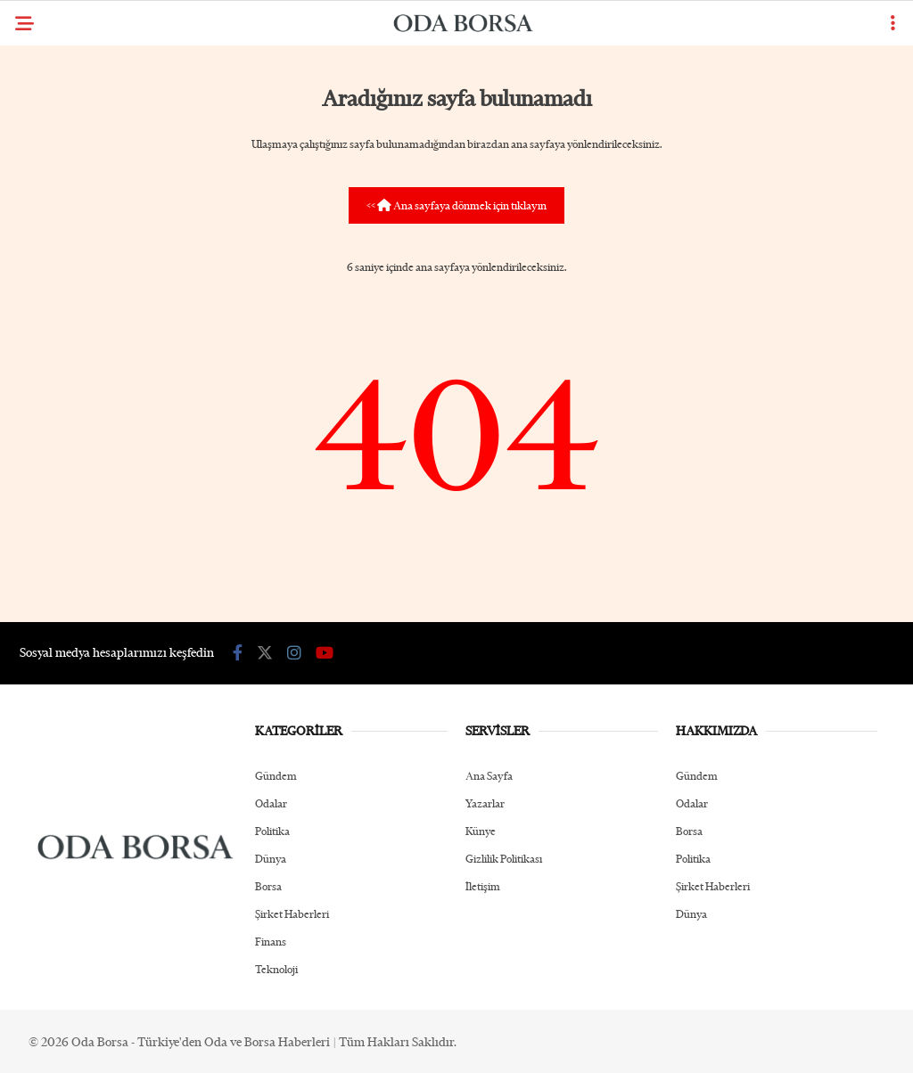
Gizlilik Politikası (503, 858)
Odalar (271, 803)
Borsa (268, 886)
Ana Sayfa (489, 775)
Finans (270, 941)
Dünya (270, 858)
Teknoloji (276, 969)
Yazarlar (485, 803)
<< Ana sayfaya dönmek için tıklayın (456, 205)
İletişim (482, 886)
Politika (272, 831)
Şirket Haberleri (292, 914)
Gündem (276, 775)
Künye (480, 831)
